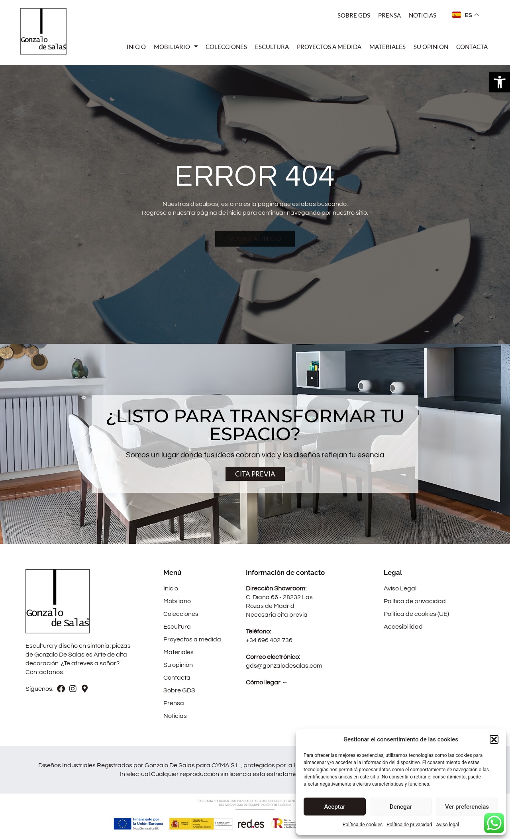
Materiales (387, 46)
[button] (499, 82)
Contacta (472, 46)
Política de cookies (363, 824)
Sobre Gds (353, 15)
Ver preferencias (467, 806)
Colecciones (226, 46)
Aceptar (334, 806)
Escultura (272, 46)
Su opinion (431, 46)
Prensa (389, 15)
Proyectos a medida (329, 46)
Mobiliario (176, 46)
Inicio (136, 46)
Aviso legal (447, 824)
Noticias (422, 15)
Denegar (401, 806)
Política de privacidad (409, 824)
